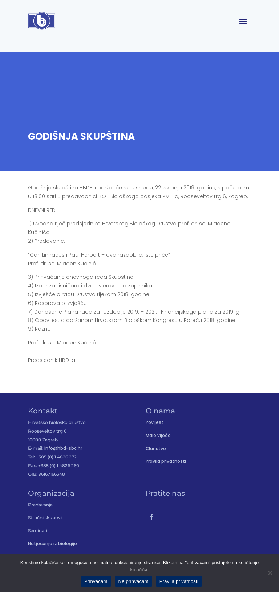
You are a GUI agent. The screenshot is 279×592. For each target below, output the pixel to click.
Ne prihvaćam (133, 581)
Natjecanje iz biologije (52, 543)
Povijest (154, 422)
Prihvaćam (96, 581)
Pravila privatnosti (166, 461)
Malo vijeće (158, 435)
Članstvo (156, 448)
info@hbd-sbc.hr (63, 448)
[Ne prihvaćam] (270, 572)
